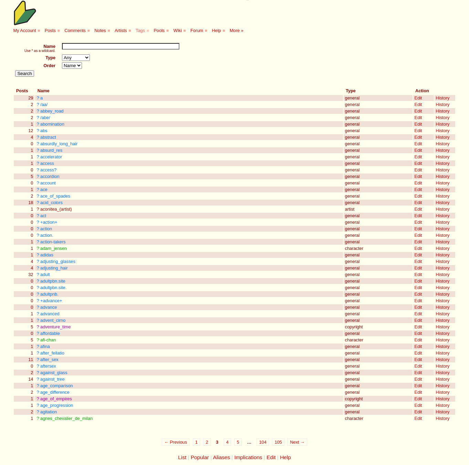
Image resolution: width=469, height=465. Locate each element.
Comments (75, 30)
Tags (140, 30)
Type (50, 57)
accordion (50, 176)
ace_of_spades (55, 196)
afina (45, 346)
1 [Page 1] (196, 442)
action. (46, 235)
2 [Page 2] (207, 442)
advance (48, 307)
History (443, 98)
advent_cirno (52, 320)
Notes (100, 30)
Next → (297, 442)
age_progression (56, 405)
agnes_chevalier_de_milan (66, 418)
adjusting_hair (54, 268)
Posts (50, 30)
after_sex (49, 359)
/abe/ (45, 117)
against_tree (52, 379)
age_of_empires (56, 398)
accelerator (51, 156)
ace (44, 189)
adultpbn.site (52, 281)
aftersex (48, 366)
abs (44, 130)
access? (48, 169)
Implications (248, 457)
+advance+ (51, 300)
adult (45, 274)
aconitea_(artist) (56, 209)
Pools (159, 30)
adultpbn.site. (53, 287)
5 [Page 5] (238, 442)
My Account (24, 30)
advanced (50, 313)
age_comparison (56, 385)
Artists (121, 30)
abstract (48, 137)
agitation (48, 411)
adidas (46, 254)
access (47, 163)
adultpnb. (49, 294)
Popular (200, 457)
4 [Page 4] (227, 442)
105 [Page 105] (278, 442)
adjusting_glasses (57, 261)
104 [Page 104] (262, 442)
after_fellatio (52, 353)
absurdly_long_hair (58, 143)
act (43, 215)
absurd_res (51, 150)
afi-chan (48, 339)
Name (49, 46)
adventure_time (55, 326)
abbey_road (52, 111)
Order (49, 65)
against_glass (53, 372)
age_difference (54, 392)
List (182, 457)
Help (216, 30)
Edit (418, 98)
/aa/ (44, 104)
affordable (50, 333)
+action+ (48, 222)
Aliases (221, 457)
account (48, 183)
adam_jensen (53, 248)
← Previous (175, 442)
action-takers (52, 241)
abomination (52, 124)
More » (236, 30)
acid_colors (51, 202)
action (46, 228)
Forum (196, 30)
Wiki (178, 30)
